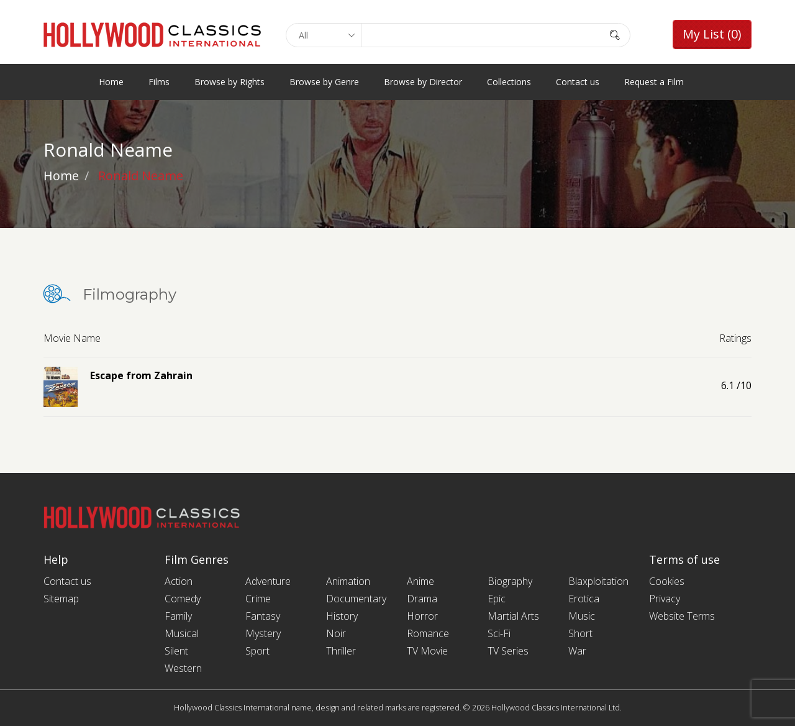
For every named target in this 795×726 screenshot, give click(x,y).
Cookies (666, 581)
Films (159, 82)
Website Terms (682, 616)
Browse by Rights (229, 82)
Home (111, 82)
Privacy (664, 598)
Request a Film (654, 82)
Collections (509, 82)
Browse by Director (423, 82)
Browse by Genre (324, 82)
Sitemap (61, 598)
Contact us (577, 82)
